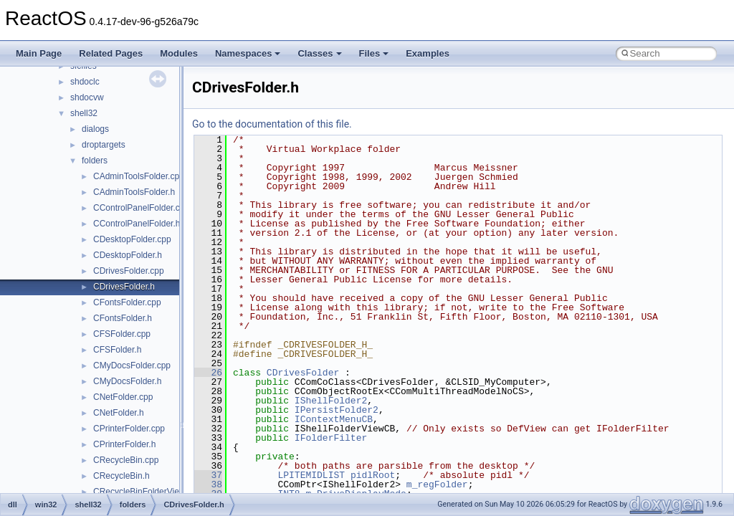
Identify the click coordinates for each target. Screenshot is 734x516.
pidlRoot (373, 475)
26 (208, 372)
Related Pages (111, 53)
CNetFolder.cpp (123, 397)
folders (95, 161)
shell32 (83, 113)
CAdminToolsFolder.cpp (138, 176)
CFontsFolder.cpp (127, 302)
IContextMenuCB (334, 419)
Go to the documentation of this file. (272, 124)
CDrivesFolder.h (124, 287)
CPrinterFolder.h (124, 444)
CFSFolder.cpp (122, 334)
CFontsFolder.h (122, 318)
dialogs (95, 129)
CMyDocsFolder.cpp (132, 365)
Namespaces (248, 53)
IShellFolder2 (331, 400)
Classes (319, 53)
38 (208, 484)
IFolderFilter (331, 437)
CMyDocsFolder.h (127, 381)
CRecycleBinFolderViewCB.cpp (153, 492)
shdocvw (87, 97)
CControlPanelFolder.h (136, 224)
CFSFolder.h (117, 350)
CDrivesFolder (303, 372)
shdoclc (85, 82)
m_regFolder (437, 484)
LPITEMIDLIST (311, 475)
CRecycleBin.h (121, 476)
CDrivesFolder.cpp (128, 271)
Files (374, 53)
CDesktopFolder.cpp (132, 239)
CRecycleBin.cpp (125, 460)
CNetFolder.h (118, 413)
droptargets (103, 145)
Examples (427, 53)
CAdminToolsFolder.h (134, 192)
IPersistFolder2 (336, 409)
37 (208, 475)
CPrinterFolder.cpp (129, 429)
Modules (179, 53)
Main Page (39, 53)
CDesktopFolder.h (127, 255)
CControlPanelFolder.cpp (141, 208)
